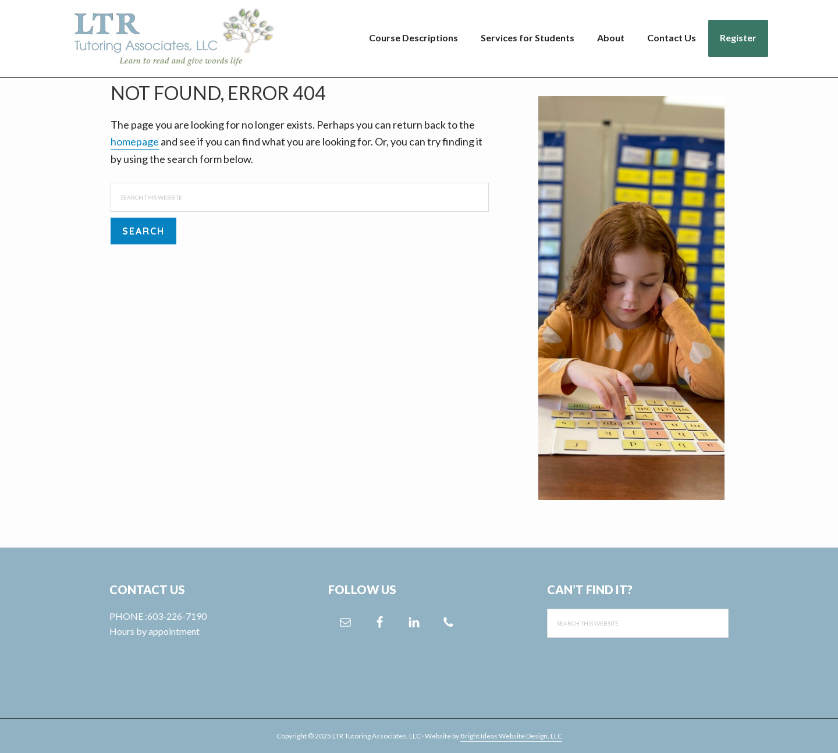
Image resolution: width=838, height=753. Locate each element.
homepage (135, 141)
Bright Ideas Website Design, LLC (511, 735)
